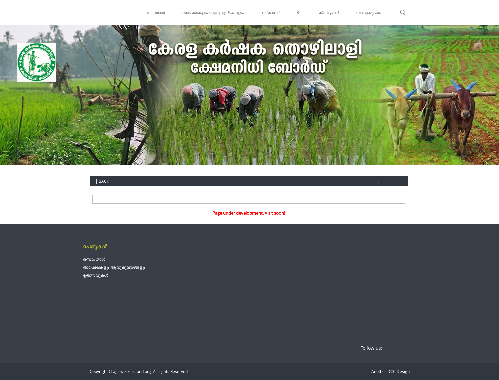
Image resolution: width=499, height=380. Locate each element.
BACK (104, 181)
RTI (299, 12)
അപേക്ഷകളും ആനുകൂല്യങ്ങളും (212, 12)
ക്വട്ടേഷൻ (329, 12)
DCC (391, 371)
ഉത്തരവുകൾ (95, 275)
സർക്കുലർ (270, 12)
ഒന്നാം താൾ (153, 12)
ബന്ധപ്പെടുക (368, 12)
